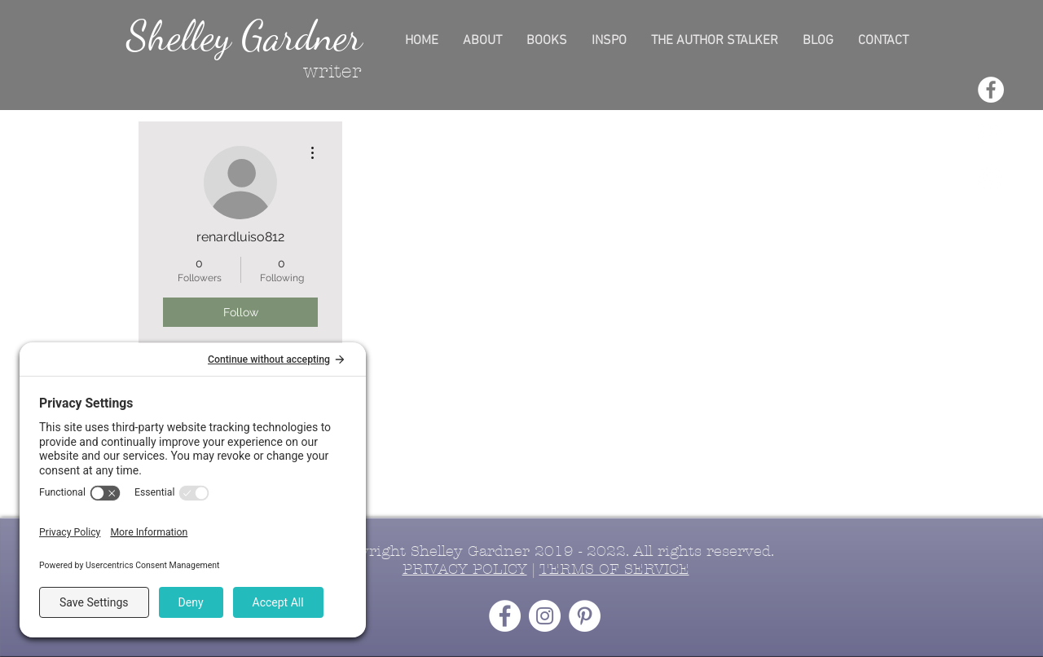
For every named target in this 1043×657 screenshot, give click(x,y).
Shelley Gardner (244, 35)
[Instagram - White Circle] (991, 134)
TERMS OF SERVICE (614, 569)
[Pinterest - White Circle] (991, 178)
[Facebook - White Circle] (991, 90)
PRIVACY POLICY (465, 569)
